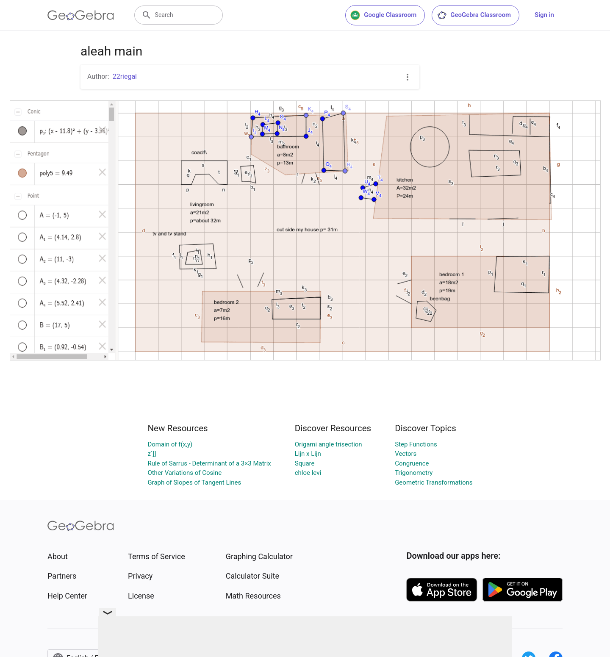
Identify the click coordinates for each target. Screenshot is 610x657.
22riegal (125, 76)
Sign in (544, 15)
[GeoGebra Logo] (80, 15)
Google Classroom (383, 15)
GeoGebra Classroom (474, 15)
